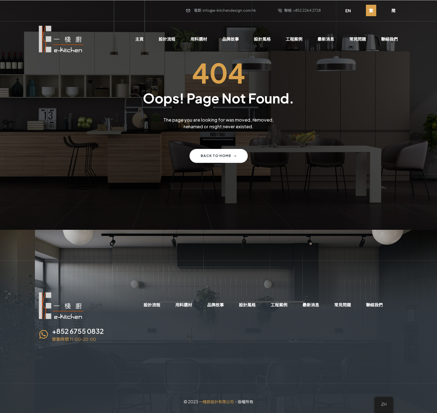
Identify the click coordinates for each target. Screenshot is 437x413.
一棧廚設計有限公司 (216, 401)
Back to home (219, 156)
